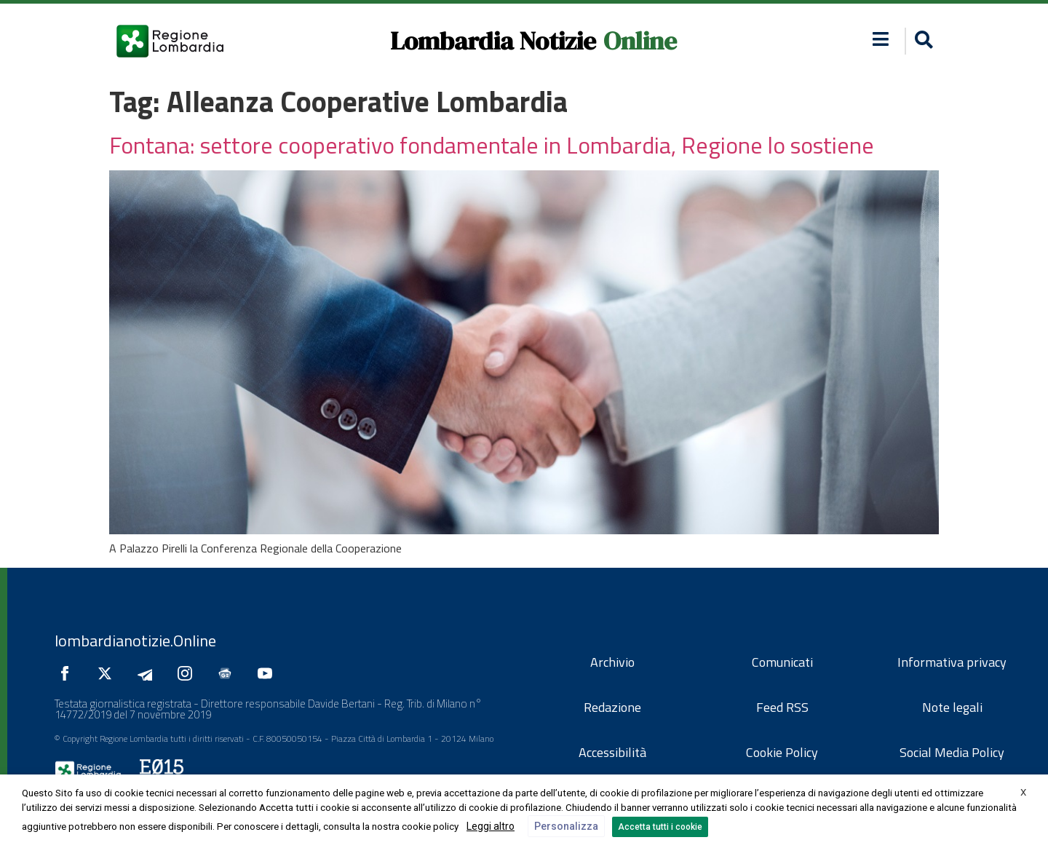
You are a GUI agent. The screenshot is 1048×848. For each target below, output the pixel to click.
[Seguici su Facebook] (68, 673)
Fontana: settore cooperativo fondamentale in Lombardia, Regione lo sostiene (491, 144)
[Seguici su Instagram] (188, 673)
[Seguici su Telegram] (148, 673)
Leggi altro (491, 826)
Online (640, 40)
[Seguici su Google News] (228, 673)
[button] (881, 39)
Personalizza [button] (566, 826)
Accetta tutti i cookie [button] (660, 827)
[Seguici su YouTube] (268, 673)
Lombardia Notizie (493, 40)
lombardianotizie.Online (135, 640)
